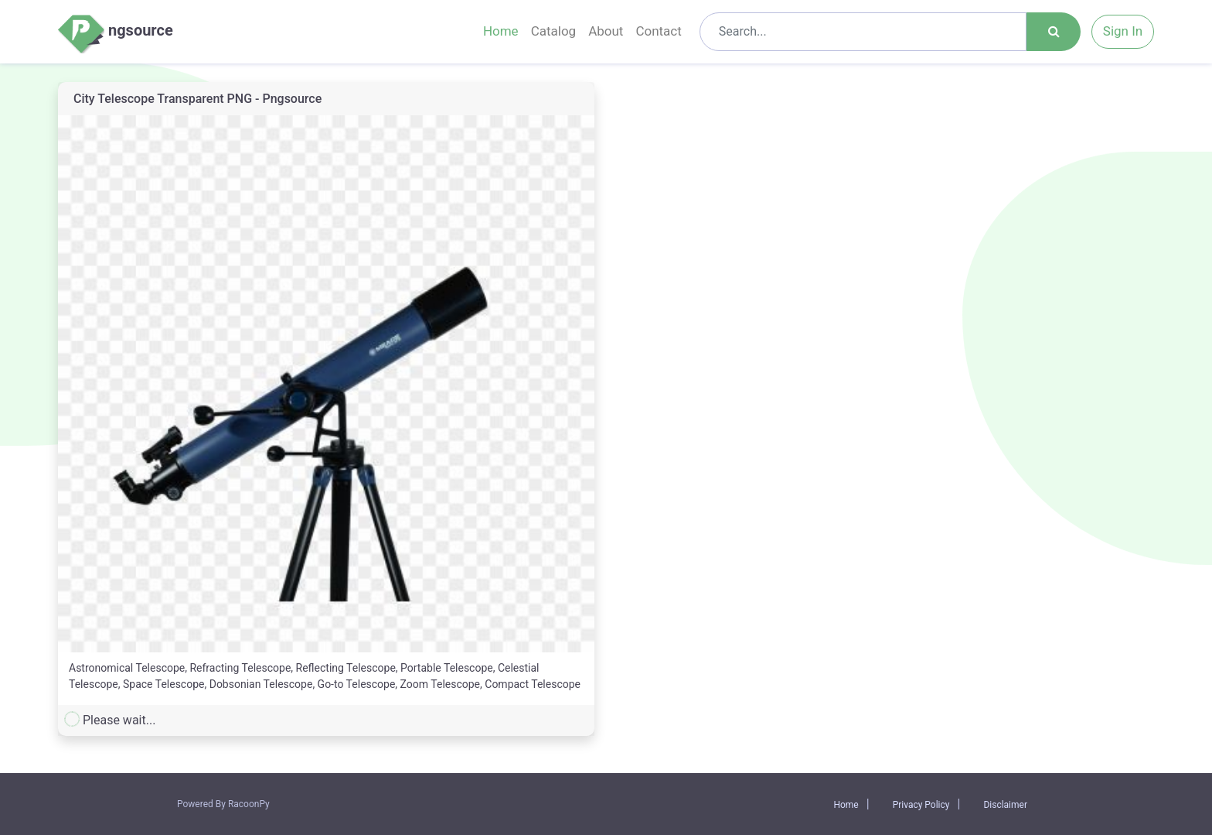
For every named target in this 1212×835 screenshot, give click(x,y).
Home (501, 31)
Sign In (1122, 31)
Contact (658, 31)
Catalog (554, 31)
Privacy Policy (921, 804)
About (605, 31)
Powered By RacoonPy (223, 804)
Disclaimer (1005, 804)
